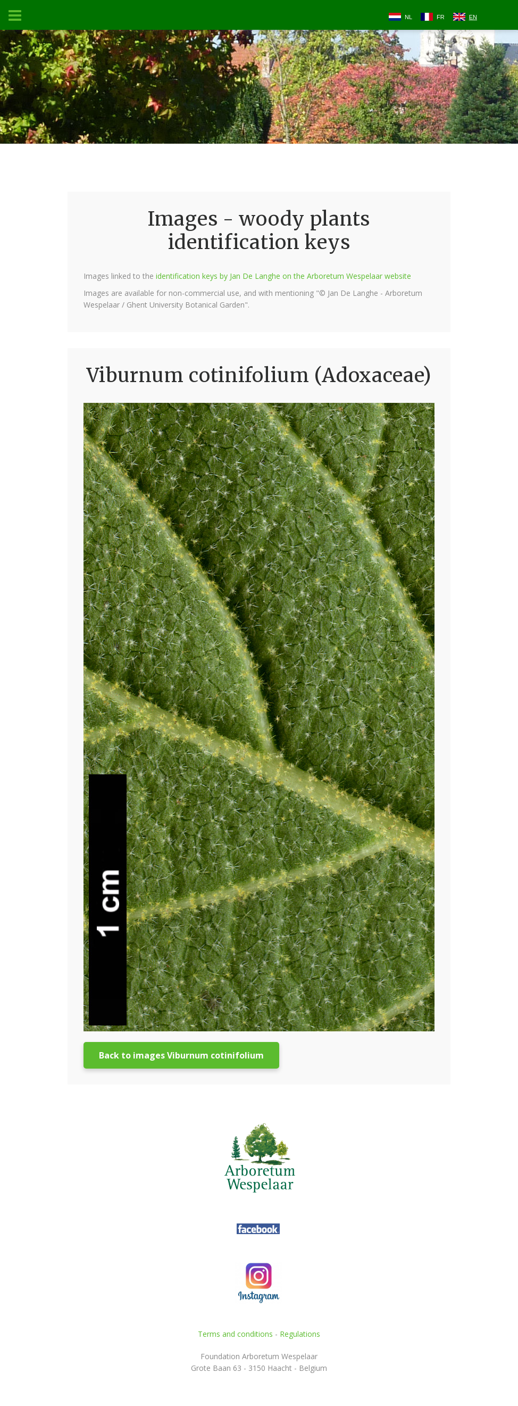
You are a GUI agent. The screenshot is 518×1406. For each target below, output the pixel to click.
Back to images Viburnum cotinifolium (181, 1055)
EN (473, 17)
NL (408, 17)
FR (441, 17)
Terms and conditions (235, 1334)
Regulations (300, 1334)
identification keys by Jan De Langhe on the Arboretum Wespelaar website (283, 276)
